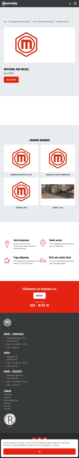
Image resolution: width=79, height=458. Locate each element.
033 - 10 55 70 (39, 305)
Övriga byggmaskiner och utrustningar (19, 21)
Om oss (7, 406)
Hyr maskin (11, 79)
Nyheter (7, 403)
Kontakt (39, 295)
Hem (5, 21)
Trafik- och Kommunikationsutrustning (43, 21)
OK (39, 451)
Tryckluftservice (11, 400)
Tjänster (7, 397)
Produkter (8, 394)
